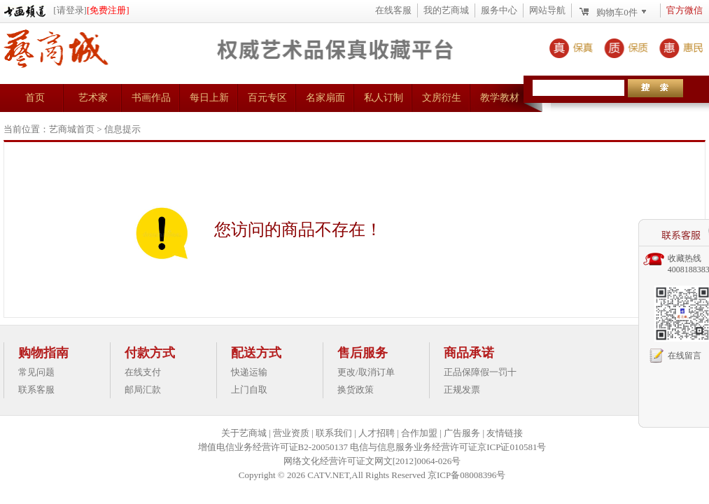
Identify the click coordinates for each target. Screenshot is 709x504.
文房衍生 (441, 97)
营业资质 (291, 433)
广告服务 (462, 433)
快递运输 (249, 372)
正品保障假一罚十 (480, 372)
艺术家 (93, 97)
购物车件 (617, 12)
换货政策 (355, 389)
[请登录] (70, 10)
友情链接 (504, 433)
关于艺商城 (244, 433)
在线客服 (393, 10)
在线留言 (684, 355)
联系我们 (334, 433)
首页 (35, 97)
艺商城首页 (71, 129)
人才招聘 (376, 433)
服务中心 (499, 10)
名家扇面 (325, 97)
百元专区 (267, 97)
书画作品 (151, 97)
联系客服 (36, 389)
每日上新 (209, 97)
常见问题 (36, 372)
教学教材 (499, 97)
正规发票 (462, 389)
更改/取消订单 (366, 372)
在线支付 (143, 372)
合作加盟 (419, 433)
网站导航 (547, 10)
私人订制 (383, 97)
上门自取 (249, 389)
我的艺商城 (446, 10)
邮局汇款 (143, 389)
